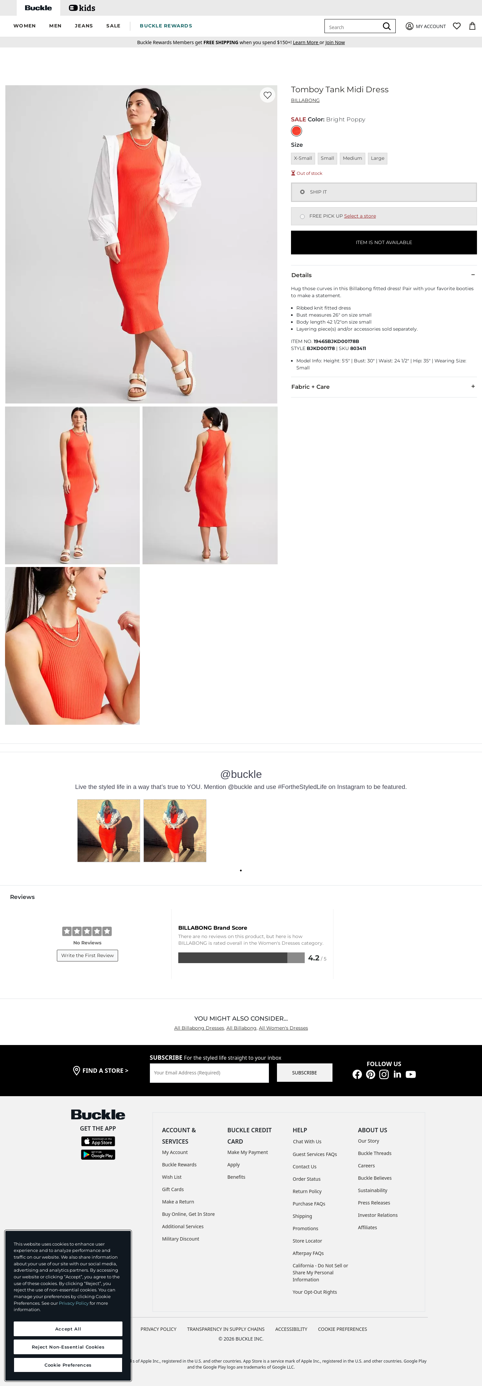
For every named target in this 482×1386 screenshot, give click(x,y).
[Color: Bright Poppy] (296, 131)
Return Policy (307, 1191)
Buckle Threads (374, 1153)
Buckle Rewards (179, 1164)
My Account (175, 1152)
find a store (106, 1070)
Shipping (302, 1216)
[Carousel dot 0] (240, 870)
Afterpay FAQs (308, 1253)
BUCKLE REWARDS (166, 26)
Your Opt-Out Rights (315, 1292)
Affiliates (367, 1227)
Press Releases (374, 1202)
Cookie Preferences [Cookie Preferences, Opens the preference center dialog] (68, 1365)
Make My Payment (247, 1152)
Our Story (368, 1141)
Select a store (360, 216)
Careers (366, 1165)
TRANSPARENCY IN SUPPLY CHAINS (226, 1329)
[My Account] (425, 26)
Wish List (172, 1177)
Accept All (68, 1329)
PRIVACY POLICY (158, 1329)
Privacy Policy (74, 1303)
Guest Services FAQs (315, 1154)
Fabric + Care (384, 386)
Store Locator (307, 1241)
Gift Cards (173, 1189)
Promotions (305, 1228)
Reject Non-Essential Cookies (68, 1347)
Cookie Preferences (342, 1329)
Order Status (306, 1179)
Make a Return (178, 1201)
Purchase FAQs (309, 1203)
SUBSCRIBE (304, 1072)
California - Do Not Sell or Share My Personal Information (320, 1272)
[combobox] (353, 26)
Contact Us (304, 1166)
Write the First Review (87, 955)
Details (384, 274)
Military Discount (180, 1239)
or (309, 42)
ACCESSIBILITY (291, 1329)
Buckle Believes (375, 1178)
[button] (24, 26)
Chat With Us (307, 1141)
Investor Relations (378, 1215)
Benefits (236, 1177)
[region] (68, 1306)
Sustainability (372, 1190)
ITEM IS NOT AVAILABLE (384, 242)
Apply (233, 1164)
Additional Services (183, 1226)
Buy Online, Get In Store (188, 1214)
